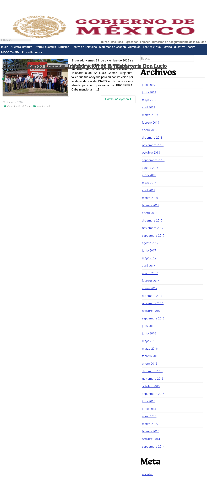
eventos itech (43, 106)
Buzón (105, 42)
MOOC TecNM (10, 52)
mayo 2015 (149, 416)
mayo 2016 (149, 341)
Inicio (4, 47)
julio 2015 (148, 401)
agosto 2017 (150, 243)
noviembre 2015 (152, 378)
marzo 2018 (150, 198)
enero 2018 (149, 213)
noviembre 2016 (152, 303)
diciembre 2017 (152, 220)
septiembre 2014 (153, 446)
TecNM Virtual (152, 47)
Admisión (134, 47)
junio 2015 (149, 409)
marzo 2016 (150, 348)
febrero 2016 (150, 356)
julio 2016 (148, 326)
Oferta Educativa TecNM (179, 47)
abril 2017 (148, 265)
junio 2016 (149, 333)
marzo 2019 (150, 115)
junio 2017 (149, 250)
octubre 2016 (151, 311)
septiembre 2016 (153, 318)
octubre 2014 (151, 439)
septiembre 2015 (153, 394)
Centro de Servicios (84, 47)
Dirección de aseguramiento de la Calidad (179, 42)
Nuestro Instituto (21, 47)
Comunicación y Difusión (19, 106)
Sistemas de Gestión (112, 47)
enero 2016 (149, 363)
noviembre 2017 (152, 228)
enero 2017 (149, 288)
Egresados (131, 42)
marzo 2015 (150, 424)
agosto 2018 (150, 168)
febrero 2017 (150, 280)
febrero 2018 (150, 205)
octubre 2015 (151, 386)
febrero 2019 (150, 122)
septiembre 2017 (153, 235)
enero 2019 (149, 130)
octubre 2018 (151, 152)
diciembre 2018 (152, 137)
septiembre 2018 (153, 160)
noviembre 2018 (152, 145)
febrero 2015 (150, 431)
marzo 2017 (150, 273)
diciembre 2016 (152, 296)
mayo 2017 (149, 258)
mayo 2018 (149, 183)
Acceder (147, 474)
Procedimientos (32, 52)
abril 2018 (148, 190)
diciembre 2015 (152, 371)
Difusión (63, 47)
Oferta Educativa (45, 47)
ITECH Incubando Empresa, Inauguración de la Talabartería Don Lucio (84, 66)
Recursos (117, 42)
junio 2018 (149, 175)
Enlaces (145, 42)
